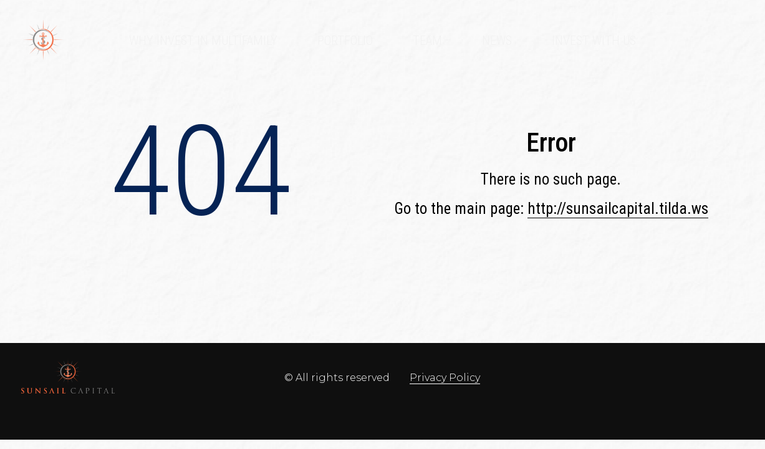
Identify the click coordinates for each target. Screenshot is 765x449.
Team (427, 40)
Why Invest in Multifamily (203, 40)
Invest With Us (594, 40)
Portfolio (345, 40)
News (497, 40)
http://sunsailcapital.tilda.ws (617, 209)
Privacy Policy (445, 378)
